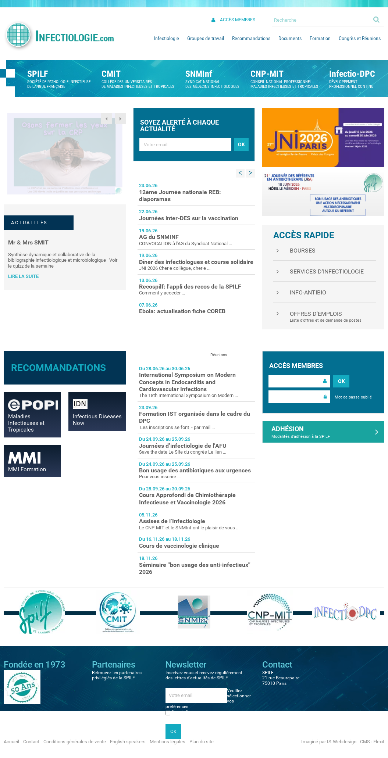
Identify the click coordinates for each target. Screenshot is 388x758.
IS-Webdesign (341, 741)
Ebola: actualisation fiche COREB (182, 311)
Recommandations (58, 367)
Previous (106, 118)
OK (341, 381)
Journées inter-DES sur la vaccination (188, 218)
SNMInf (198, 74)
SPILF (37, 74)
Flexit (378, 741)
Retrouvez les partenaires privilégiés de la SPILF (117, 675)
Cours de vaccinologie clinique (179, 545)
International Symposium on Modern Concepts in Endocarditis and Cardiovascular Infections (187, 381)
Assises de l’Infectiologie (172, 521)
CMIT (111, 74)
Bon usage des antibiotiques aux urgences (195, 470)
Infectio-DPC (352, 74)
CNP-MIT (267, 74)
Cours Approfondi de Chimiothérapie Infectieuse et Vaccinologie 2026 (187, 498)
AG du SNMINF (159, 236)
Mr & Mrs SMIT (28, 242)
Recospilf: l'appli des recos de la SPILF (190, 286)
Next (120, 118)
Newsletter (181, 711)
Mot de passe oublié (353, 397)
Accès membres (237, 19)
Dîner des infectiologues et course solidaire (196, 261)
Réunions (218, 355)
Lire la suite (23, 276)
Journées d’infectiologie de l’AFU (183, 445)
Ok (377, 19)
